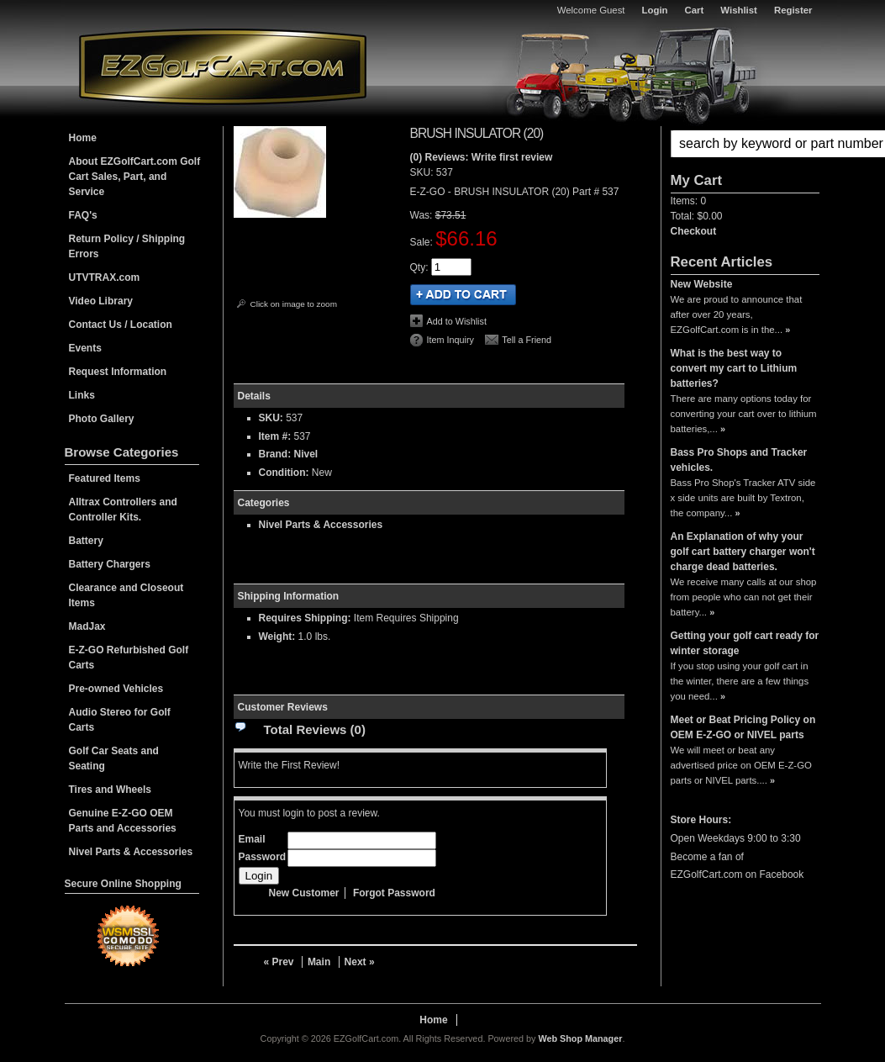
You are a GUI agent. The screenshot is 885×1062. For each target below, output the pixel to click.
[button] (745, 143)
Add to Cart (463, 294)
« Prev (279, 962)
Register (793, 10)
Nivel (306, 454)
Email (252, 839)
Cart (694, 10)
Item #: (276, 436)
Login (655, 10)
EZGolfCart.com (222, 66)
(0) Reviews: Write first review (481, 157)
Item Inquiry (450, 340)
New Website (702, 284)
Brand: (275, 454)
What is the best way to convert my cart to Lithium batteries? (734, 368)
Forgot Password (394, 893)
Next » (360, 962)
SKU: (423, 172)
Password (263, 857)
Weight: (277, 636)
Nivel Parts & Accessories (321, 525)
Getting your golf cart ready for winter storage (745, 643)
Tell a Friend (526, 340)
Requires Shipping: (305, 618)
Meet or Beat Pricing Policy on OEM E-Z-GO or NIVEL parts (743, 727)
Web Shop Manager (580, 1038)
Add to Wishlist (457, 321)
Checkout (694, 231)
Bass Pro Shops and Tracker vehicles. (739, 459)
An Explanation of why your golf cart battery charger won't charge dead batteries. (743, 552)
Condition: (284, 472)
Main (319, 962)
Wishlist (738, 10)
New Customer (304, 893)
